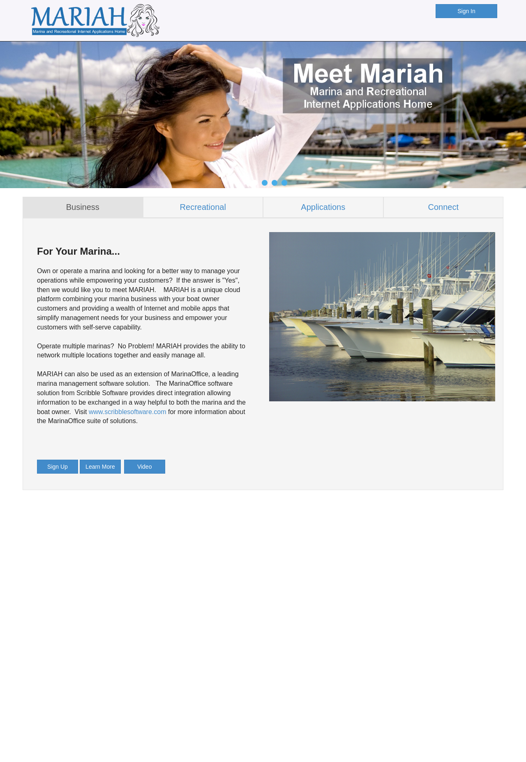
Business (82, 207)
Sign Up (57, 466)
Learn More (100, 466)
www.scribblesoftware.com (127, 411)
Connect (443, 207)
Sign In (466, 11)
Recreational (203, 207)
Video (144, 466)
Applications (323, 207)
